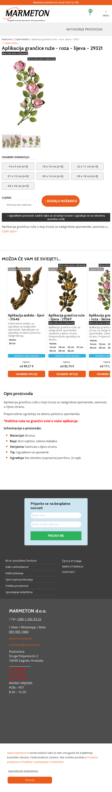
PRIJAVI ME (56, 535)
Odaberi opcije (26, 374)
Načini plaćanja (14, 573)
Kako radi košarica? (17, 567)
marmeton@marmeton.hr (25, 645)
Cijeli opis (10, 231)
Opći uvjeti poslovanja (19, 579)
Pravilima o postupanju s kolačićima (42, 762)
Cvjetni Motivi (22, 39)
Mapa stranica (72, 566)
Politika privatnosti (16, 585)
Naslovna (7, 39)
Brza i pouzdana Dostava (20, 560)
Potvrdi (29, 780)
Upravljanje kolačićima (19, 592)
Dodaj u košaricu (61, 201)
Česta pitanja (71, 561)
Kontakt (68, 572)
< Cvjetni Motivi (10, 43)
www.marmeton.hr (20, 638)
